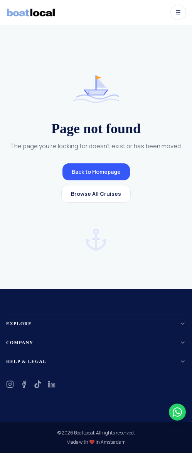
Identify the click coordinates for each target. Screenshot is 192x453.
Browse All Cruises (96, 193)
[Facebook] (24, 384)
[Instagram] (10, 384)
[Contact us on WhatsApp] (177, 412)
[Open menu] (178, 12)
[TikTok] (38, 384)
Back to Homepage (96, 171)
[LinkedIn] (52, 384)
